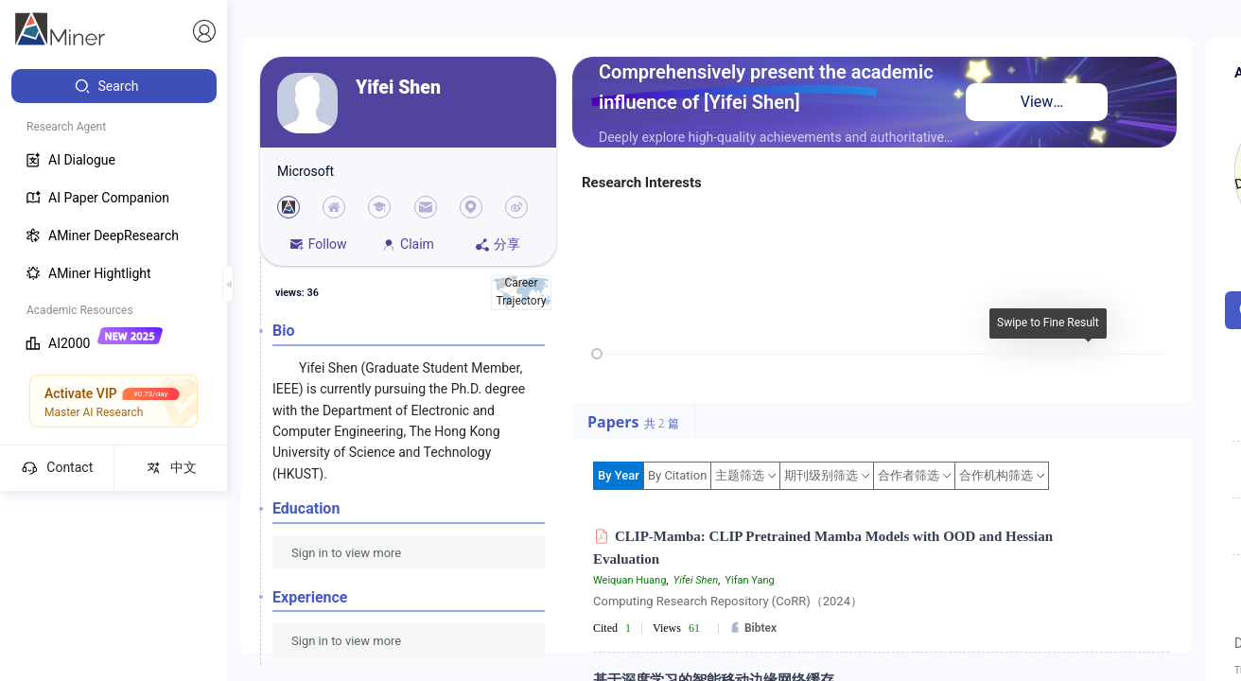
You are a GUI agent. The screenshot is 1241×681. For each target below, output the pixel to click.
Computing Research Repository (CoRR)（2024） (728, 601)
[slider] (596, 353)
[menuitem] (114, 86)
